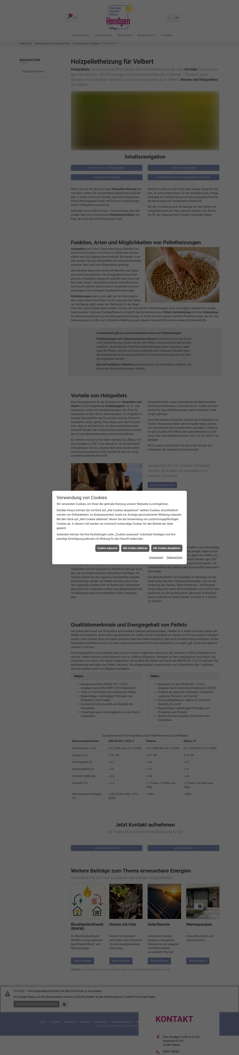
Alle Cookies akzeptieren (166, 522)
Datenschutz (174, 531)
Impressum (156, 531)
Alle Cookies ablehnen (135, 522)
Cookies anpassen (107, 522)
